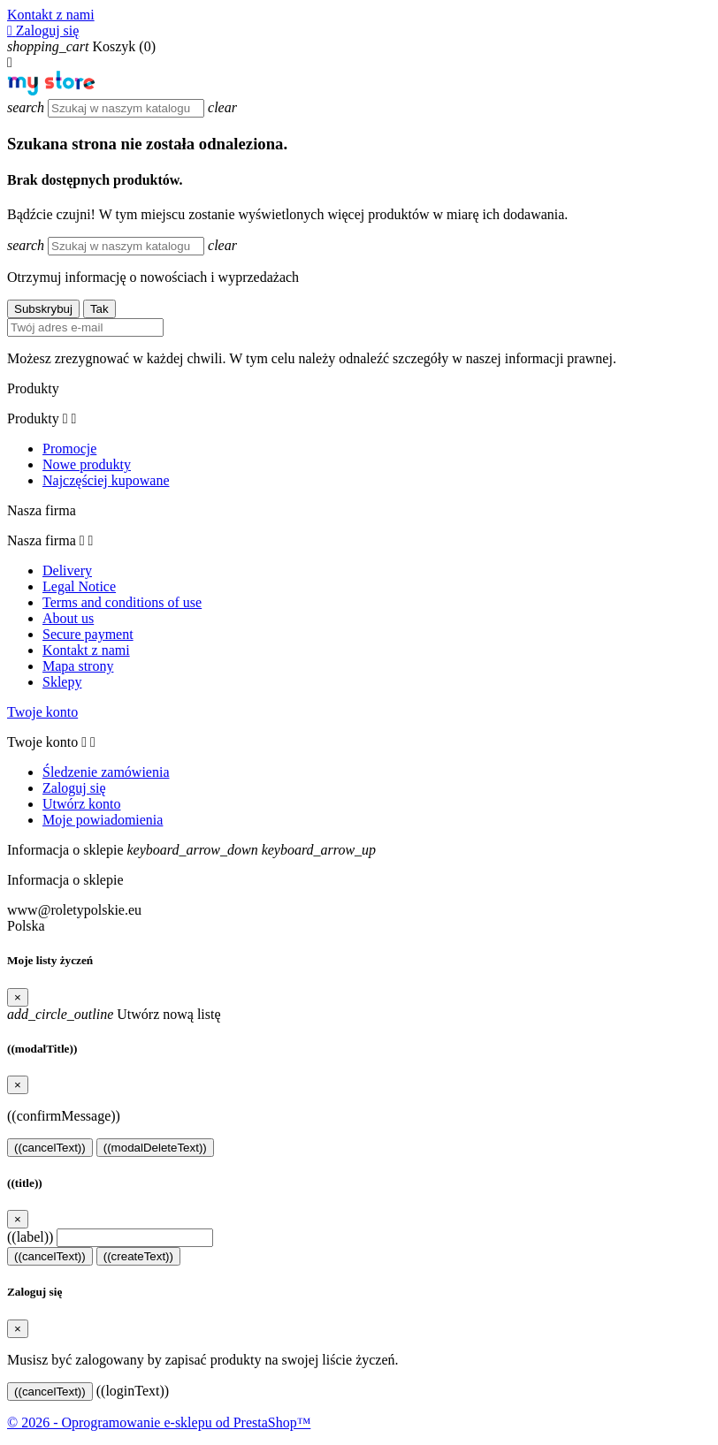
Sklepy (61, 681)
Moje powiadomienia (102, 819)
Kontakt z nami (51, 14)
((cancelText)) (50, 1147)
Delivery (67, 570)
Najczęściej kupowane (105, 480)
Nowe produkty (86, 464)
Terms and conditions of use (122, 602)
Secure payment (88, 634)
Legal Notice (79, 586)
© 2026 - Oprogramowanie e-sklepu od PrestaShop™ (158, 1422)
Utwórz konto (81, 803)
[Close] (17, 997)
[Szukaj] (126, 108)
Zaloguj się (74, 787)
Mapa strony (77, 665)
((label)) (30, 1236)
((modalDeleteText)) (155, 1147)
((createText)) (138, 1256)
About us (68, 618)
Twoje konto (42, 711)
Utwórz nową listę (114, 1014)
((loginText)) (132, 1390)
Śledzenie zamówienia (106, 772)
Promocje (69, 448)
